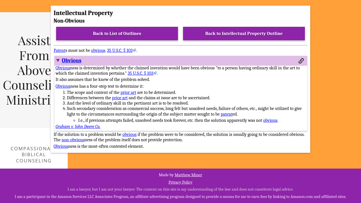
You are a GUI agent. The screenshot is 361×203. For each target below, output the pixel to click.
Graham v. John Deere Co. (78, 126)
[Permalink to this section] (301, 61)
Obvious (71, 61)
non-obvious (72, 139)
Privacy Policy (180, 182)
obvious (98, 50)
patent (227, 114)
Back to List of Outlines (117, 33)
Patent (59, 50)
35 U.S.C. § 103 (120, 50)
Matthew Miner (188, 174)
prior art (128, 92)
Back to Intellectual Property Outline (244, 33)
